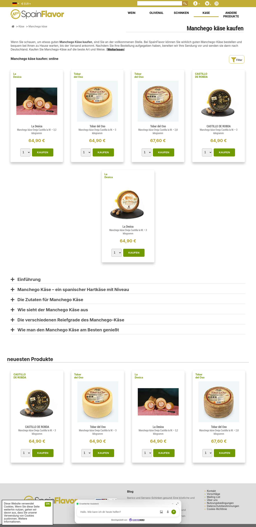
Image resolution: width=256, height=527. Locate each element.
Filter (236, 60)
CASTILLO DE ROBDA (201, 75)
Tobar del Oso (78, 75)
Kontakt (211, 490)
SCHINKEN (181, 13)
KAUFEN (42, 152)
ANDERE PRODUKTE (231, 14)
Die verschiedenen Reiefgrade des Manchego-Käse (67, 320)
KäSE (206, 13)
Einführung (26, 279)
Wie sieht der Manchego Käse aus (49, 310)
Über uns (212, 499)
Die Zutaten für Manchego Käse (47, 299)
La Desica (17, 75)
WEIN (131, 13)
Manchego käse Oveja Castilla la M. (34, 129)
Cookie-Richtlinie (217, 508)
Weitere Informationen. (15, 520)
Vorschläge (213, 493)
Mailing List (213, 496)
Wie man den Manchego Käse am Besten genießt (65, 330)
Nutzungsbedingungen (220, 502)
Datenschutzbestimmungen (223, 505)
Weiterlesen (115, 49)
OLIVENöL (157, 13)
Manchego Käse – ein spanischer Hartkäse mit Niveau (70, 289)
